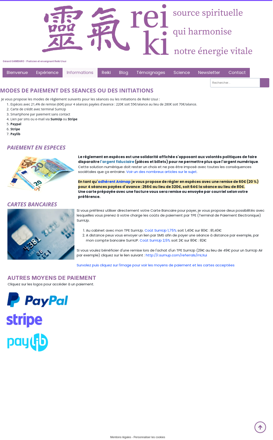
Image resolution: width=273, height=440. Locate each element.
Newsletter (209, 72)
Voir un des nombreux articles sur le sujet (161, 171)
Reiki (106, 72)
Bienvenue (17, 72)
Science (182, 72)
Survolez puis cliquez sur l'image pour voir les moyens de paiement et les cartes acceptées (156, 265)
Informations (80, 72)
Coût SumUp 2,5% (155, 240)
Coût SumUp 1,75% (161, 230)
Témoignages (150, 72)
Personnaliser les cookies (149, 437)
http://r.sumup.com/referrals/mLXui (176, 255)
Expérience (47, 72)
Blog (123, 72)
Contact (237, 72)
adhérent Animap (114, 181)
